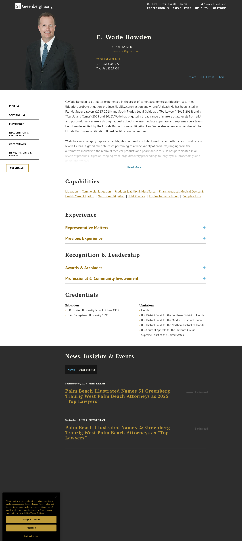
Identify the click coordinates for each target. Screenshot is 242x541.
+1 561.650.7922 (109, 64)
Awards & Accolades (83, 269)
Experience (16, 124)
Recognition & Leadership (19, 134)
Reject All (31, 533)
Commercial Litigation (96, 193)
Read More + (135, 167)
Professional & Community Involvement (101, 280)
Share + (222, 77)
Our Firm (152, 3)
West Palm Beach (108, 59)
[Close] (55, 503)
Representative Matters (86, 229)
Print (211, 77)
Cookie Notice (12, 513)
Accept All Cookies (31, 525)
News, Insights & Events (20, 154)
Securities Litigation (111, 198)
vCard (192, 77)
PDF (202, 77)
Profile (14, 105)
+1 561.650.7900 (109, 68)
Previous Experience (83, 240)
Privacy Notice (44, 510)
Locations (219, 8)
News (163, 3)
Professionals (158, 8)
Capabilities (182, 8)
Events (172, 3)
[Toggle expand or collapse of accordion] (204, 229)
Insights (201, 8)
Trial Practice (136, 198)
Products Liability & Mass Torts (135, 193)
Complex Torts (192, 198)
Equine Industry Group (164, 198)
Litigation (71, 193)
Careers (183, 3)
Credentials (17, 144)
